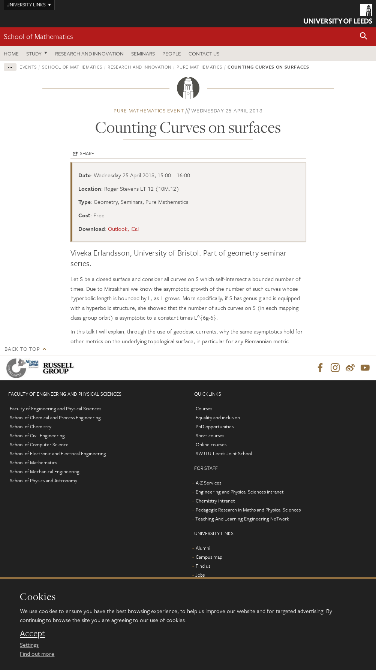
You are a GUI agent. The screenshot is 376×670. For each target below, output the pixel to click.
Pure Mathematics (199, 66)
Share (87, 153)
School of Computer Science (39, 445)
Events (28, 66)
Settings (29, 644)
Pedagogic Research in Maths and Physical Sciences (248, 510)
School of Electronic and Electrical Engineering (58, 454)
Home (11, 53)
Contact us (204, 53)
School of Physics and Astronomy (43, 481)
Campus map (209, 557)
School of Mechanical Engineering (44, 472)
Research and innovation (139, 66)
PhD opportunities (215, 427)
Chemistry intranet (215, 501)
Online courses (211, 445)
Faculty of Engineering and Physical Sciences (55, 409)
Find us (203, 566)
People (171, 53)
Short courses (210, 436)
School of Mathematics (38, 36)
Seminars (143, 53)
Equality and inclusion (218, 418)
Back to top (22, 349)
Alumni (203, 548)
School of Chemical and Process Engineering (55, 418)
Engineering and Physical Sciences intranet (240, 492)
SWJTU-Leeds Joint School (224, 454)
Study (34, 53)
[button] (363, 36)
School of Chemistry (30, 427)
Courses (204, 409)
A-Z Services (208, 483)
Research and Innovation (89, 53)
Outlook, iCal (123, 228)
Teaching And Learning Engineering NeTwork (242, 519)
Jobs (200, 575)
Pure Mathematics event (149, 110)
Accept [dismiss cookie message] (32, 633)
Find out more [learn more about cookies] (37, 653)
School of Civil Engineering (37, 436)
